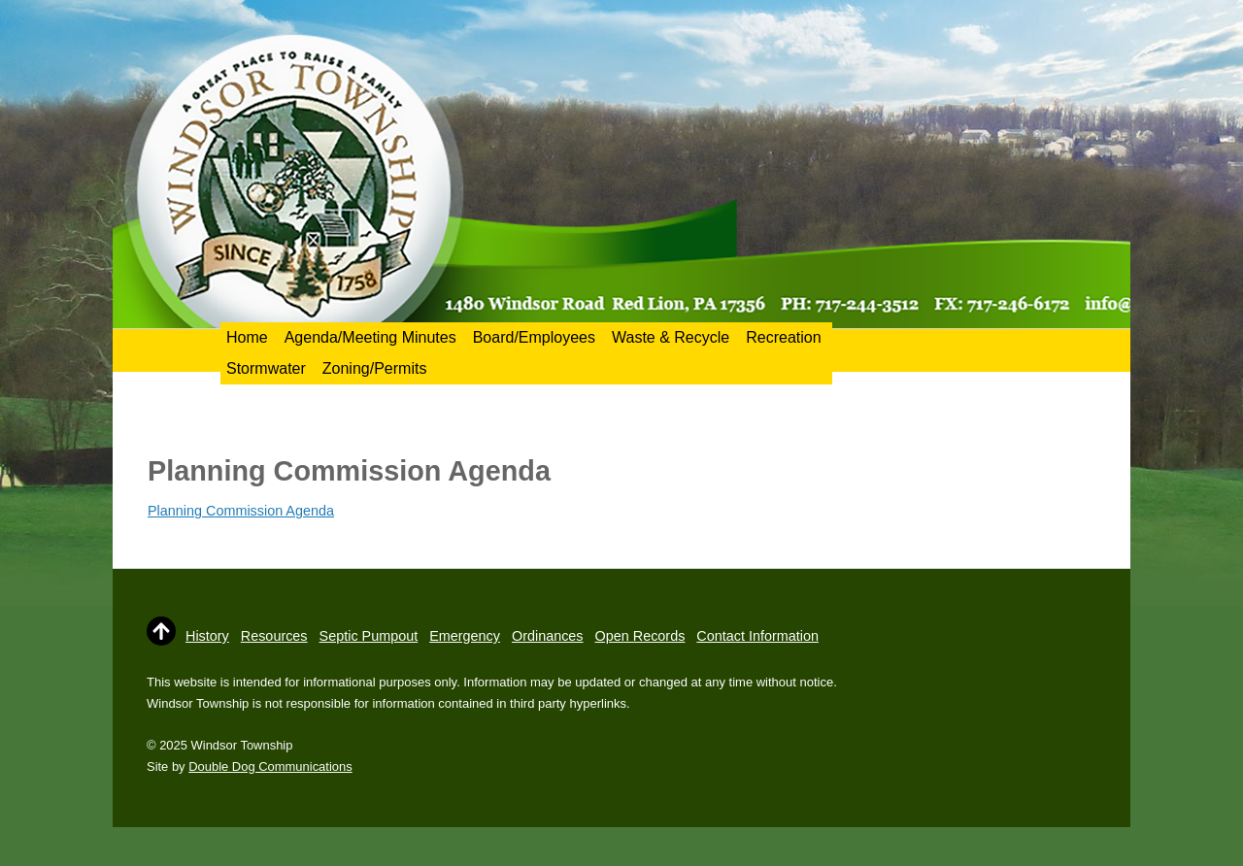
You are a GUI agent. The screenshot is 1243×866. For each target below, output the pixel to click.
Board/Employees (534, 337)
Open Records (640, 636)
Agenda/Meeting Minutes (370, 337)
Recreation (783, 337)
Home (247, 337)
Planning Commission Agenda (241, 510)
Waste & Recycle (670, 337)
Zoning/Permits (374, 368)
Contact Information (757, 636)
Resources (274, 636)
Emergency (464, 636)
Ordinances (548, 636)
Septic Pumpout (369, 636)
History (207, 636)
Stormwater (266, 368)
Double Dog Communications (270, 766)
